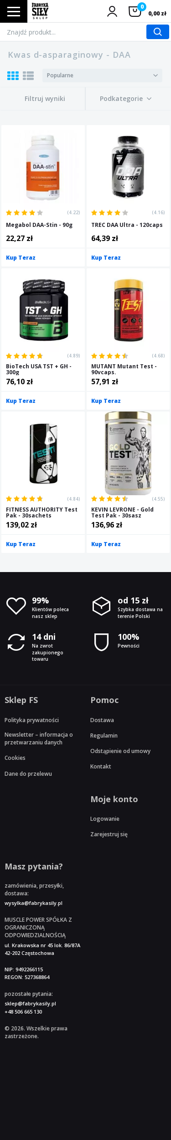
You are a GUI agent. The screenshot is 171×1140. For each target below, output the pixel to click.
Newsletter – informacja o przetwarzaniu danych (39, 738)
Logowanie (104, 819)
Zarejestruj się (109, 834)
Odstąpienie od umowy (120, 751)
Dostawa (102, 720)
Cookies (15, 758)
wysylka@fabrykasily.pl (33, 902)
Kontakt (100, 766)
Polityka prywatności (32, 720)
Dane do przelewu (28, 774)
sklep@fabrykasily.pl (30, 1003)
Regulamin (104, 735)
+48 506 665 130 (23, 1011)
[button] (126, 98)
